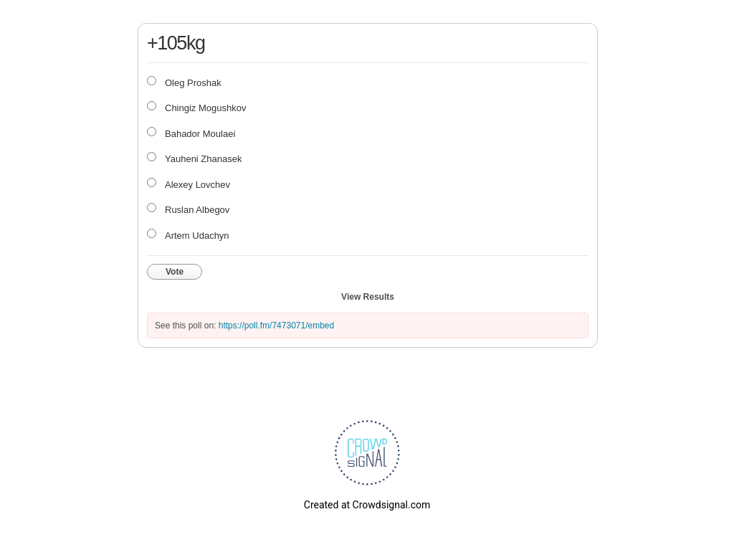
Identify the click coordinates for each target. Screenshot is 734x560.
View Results (367, 297)
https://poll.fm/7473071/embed (276, 326)
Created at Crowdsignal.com (367, 505)
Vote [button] (175, 272)
